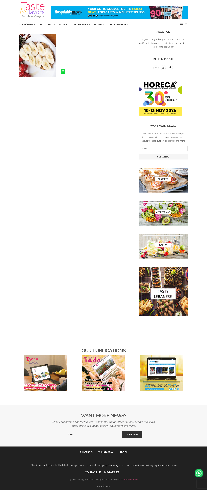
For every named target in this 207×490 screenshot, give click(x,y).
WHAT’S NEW (26, 24)
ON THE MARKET (117, 24)
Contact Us (93, 472)
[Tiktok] (170, 68)
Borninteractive (130, 479)
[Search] (186, 24)
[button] (199, 473)
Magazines (111, 472)
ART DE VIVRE (80, 24)
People (63, 24)
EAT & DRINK (46, 24)
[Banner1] (163, 180)
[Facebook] (156, 68)
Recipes (98, 24)
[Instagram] (163, 68)
